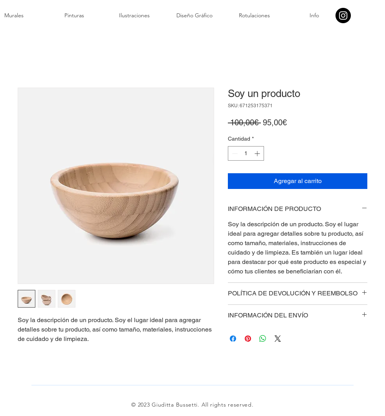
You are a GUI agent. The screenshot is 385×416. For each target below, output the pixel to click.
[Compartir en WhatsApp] (263, 338)
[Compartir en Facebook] (233, 338)
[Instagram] (343, 15)
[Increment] (258, 153)
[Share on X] (277, 338)
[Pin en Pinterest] (248, 338)
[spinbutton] (246, 153)
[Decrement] (234, 153)
